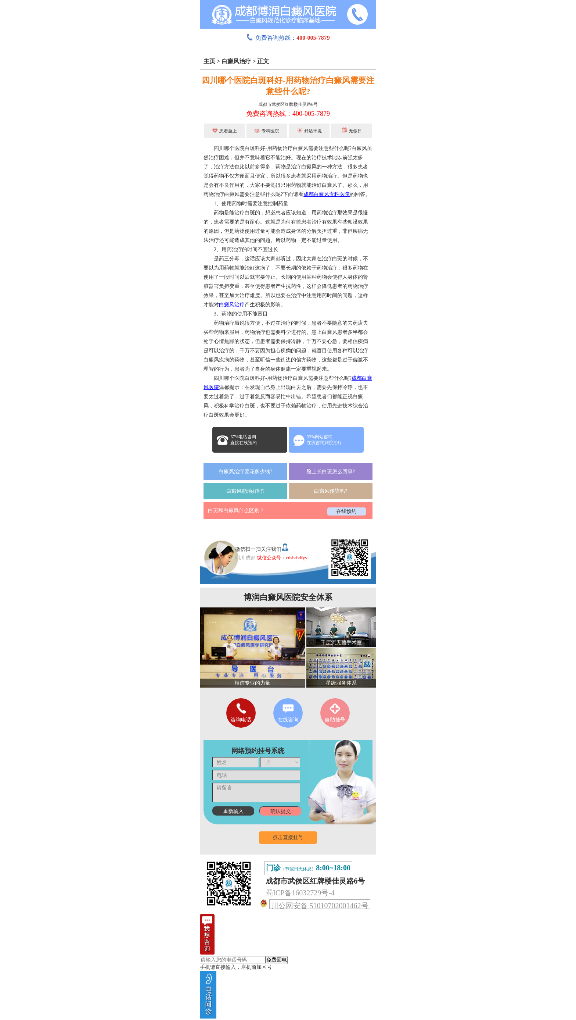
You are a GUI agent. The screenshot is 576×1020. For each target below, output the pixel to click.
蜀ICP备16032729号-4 (300, 893)
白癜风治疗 (236, 61)
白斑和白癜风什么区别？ (236, 510)
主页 (209, 61)
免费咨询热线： (288, 38)
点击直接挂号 (288, 837)
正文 (263, 61)
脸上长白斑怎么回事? (330, 471)
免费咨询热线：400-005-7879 (288, 113)
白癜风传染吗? (330, 491)
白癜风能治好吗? (245, 491)
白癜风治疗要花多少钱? (245, 471)
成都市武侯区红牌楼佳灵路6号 (288, 104)
